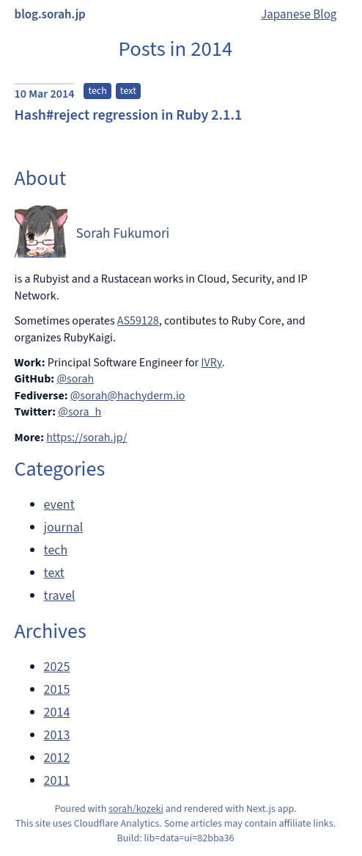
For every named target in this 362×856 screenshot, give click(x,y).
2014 (57, 712)
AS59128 (138, 321)
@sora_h (79, 412)
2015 (57, 690)
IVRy (211, 363)
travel (59, 596)
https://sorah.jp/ (86, 437)
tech (97, 91)
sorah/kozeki (135, 809)
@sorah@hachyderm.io (127, 396)
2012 (57, 758)
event (59, 505)
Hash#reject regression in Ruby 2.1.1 (129, 115)
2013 (57, 735)
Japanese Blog (298, 14)
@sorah (75, 379)
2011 (57, 781)
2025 (57, 667)
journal (64, 527)
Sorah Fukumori (123, 233)
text (128, 91)
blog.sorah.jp (50, 14)
